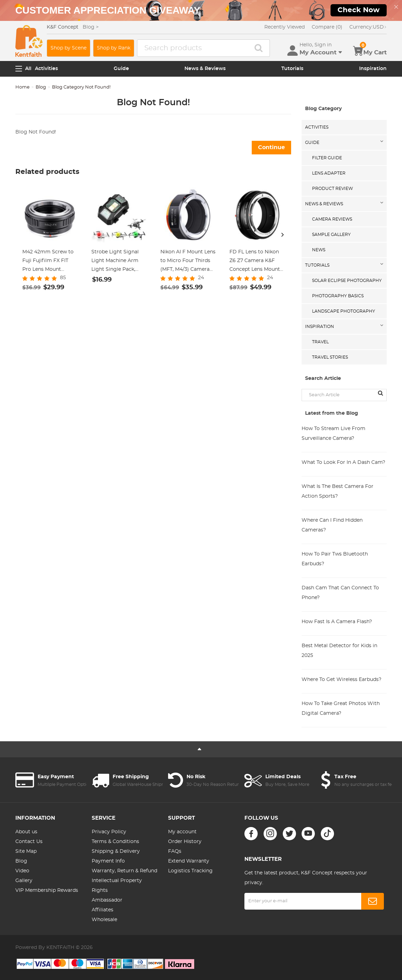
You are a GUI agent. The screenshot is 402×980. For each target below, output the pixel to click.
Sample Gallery (331, 234)
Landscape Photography (343, 311)
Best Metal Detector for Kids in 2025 (339, 650)
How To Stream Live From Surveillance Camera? (333, 433)
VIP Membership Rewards (46, 890)
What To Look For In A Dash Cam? (343, 462)
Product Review (332, 188)
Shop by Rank (113, 48)
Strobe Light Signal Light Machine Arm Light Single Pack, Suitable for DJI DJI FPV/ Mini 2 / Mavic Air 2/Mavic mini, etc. (118, 262)
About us (26, 831)
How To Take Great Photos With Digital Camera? (341, 708)
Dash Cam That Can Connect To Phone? (340, 592)
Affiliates (102, 910)
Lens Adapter (329, 173)
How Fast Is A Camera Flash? (337, 621)
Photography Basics (338, 296)
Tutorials (292, 68)
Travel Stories (330, 357)
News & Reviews (205, 68)
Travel (320, 342)
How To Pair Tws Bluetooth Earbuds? (335, 559)
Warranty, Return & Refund (124, 870)
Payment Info (108, 861)
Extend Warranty (188, 861)
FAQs (174, 851)
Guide (121, 68)
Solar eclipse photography (347, 280)
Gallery (23, 880)
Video (22, 870)
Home (22, 87)
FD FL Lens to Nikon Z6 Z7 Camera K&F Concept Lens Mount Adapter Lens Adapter (255, 262)
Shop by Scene (68, 48)
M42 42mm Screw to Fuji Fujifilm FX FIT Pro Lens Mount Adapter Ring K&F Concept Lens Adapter (49, 262)
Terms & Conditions (115, 841)
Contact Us (29, 841)
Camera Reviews (332, 219)
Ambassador (107, 900)
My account (182, 831)
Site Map (26, 851)
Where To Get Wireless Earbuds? (341, 679)
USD (368, 27)
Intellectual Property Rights (117, 885)
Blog (41, 87)
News (318, 250)
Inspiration (373, 68)
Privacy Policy (109, 831)
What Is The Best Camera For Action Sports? (337, 491)
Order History (185, 841)
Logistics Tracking (190, 870)
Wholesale (104, 919)
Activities (46, 68)
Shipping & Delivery (116, 851)
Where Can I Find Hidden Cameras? (332, 525)
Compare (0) (327, 27)
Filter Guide (327, 158)
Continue (271, 147)
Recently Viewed (284, 27)
